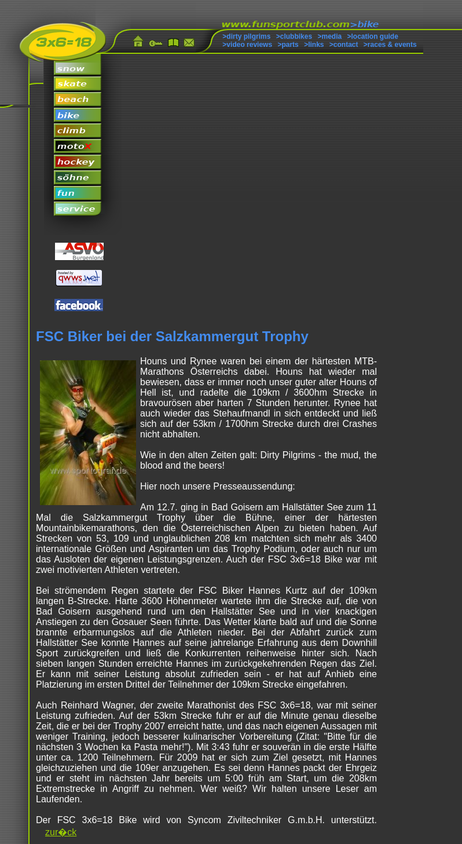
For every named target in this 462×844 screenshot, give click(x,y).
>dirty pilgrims (246, 36)
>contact (343, 45)
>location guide (372, 36)
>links (314, 45)
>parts (287, 45)
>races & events (390, 45)
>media (329, 36)
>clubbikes (294, 36)
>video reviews (247, 45)
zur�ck (60, 832)
